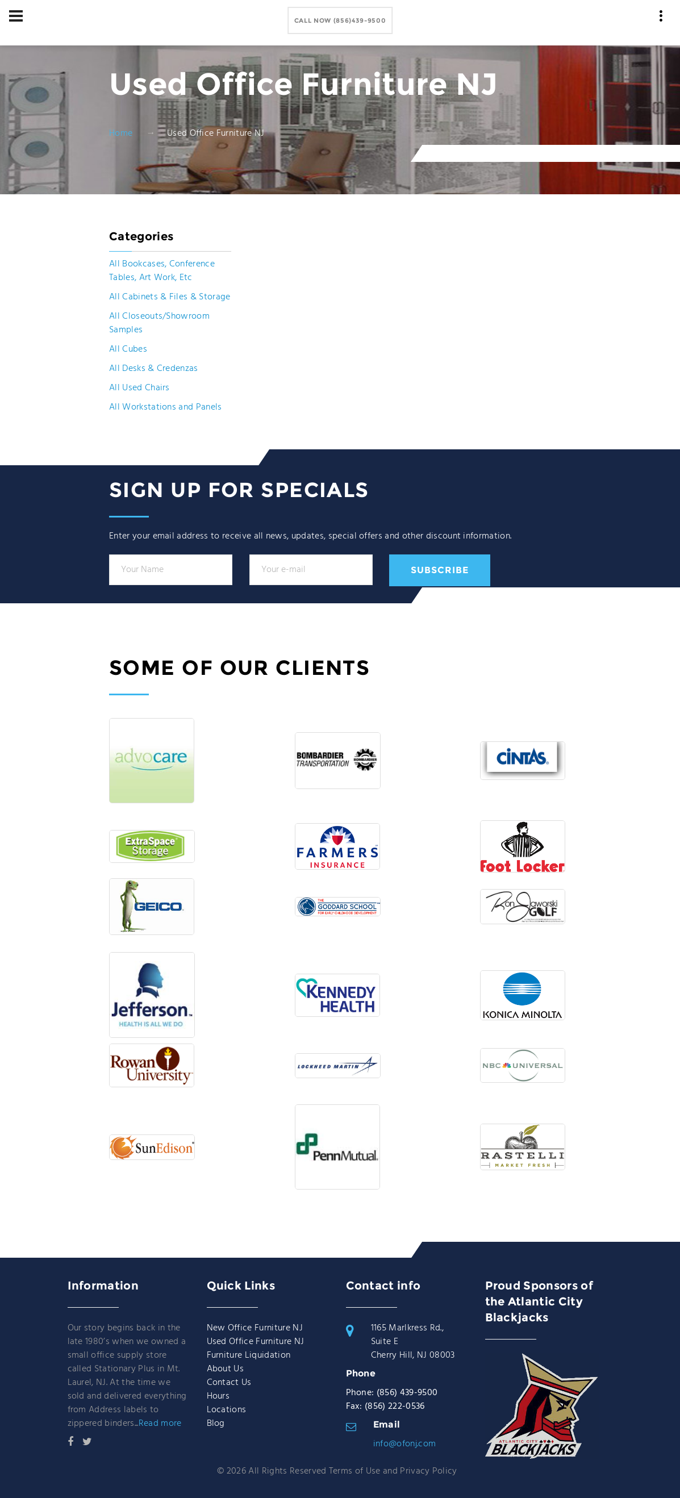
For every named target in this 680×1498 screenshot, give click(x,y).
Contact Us (229, 1382)
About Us (225, 1369)
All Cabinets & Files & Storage (170, 297)
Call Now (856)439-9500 (340, 20)
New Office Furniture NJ (255, 1328)
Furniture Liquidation (249, 1355)
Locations (227, 1410)
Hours (218, 1396)
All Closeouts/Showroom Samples (159, 323)
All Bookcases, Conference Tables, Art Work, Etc (162, 271)
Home (120, 133)
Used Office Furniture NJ (255, 1342)
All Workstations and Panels (165, 407)
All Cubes (128, 349)
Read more (160, 1423)
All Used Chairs (139, 388)
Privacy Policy (428, 1471)
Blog (216, 1423)
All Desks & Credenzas (153, 368)
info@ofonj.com (404, 1444)
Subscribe (440, 570)
